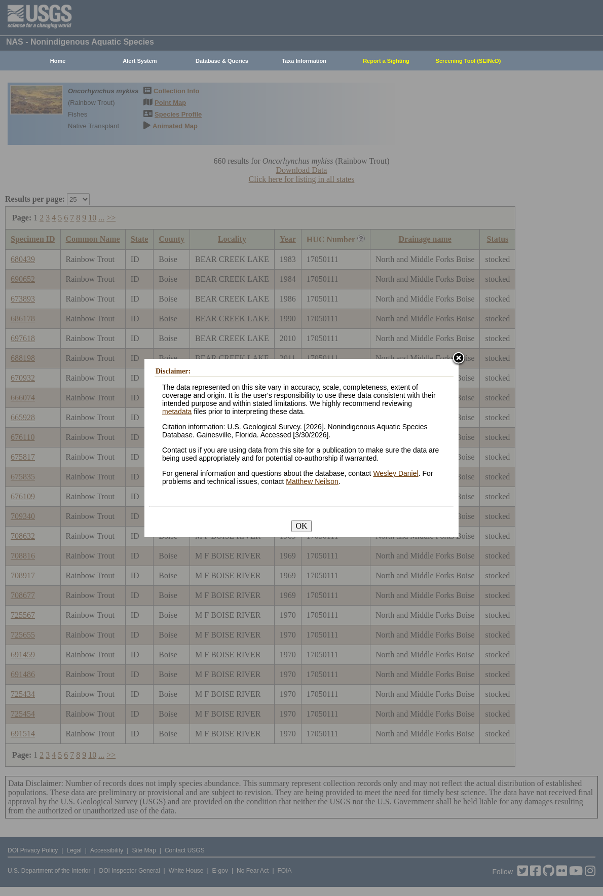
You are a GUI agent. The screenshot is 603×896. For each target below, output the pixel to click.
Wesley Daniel (395, 473)
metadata (177, 411)
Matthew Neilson (312, 481)
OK (301, 525)
